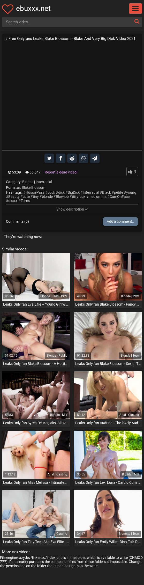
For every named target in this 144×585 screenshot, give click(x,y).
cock (51, 192)
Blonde (27, 182)
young (131, 192)
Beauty (14, 196)
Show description (72, 209)
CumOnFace (120, 196)
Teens (25, 201)
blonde (47, 196)
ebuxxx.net (33, 8)
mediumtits (97, 196)
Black (106, 192)
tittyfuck (78, 196)
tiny (36, 196)
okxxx (13, 201)
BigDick (74, 192)
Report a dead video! (61, 172)
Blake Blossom (33, 187)
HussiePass (35, 192)
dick (61, 192)
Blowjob (62, 196)
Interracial (44, 182)
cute (26, 196)
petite (118, 192)
